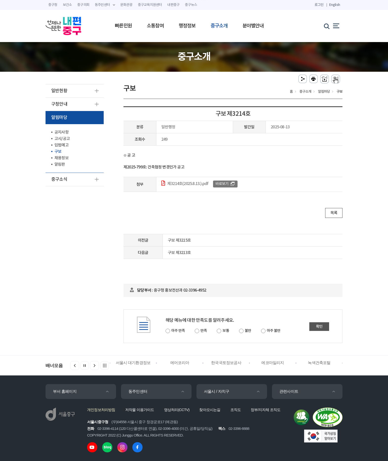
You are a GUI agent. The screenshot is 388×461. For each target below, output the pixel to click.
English (334, 5)
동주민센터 (137, 391)
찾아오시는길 (209, 410)
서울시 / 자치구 (216, 391)
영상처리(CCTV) (177, 410)
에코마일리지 (272, 363)
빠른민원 (123, 26)
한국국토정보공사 (226, 363)
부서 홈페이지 (64, 391)
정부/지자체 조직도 (265, 410)
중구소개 (219, 26)
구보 (57, 151)
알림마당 (59, 117)
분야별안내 (253, 26)
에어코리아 (179, 363)
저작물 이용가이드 (139, 410)
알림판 (59, 164)
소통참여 (155, 26)
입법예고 (61, 145)
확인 (319, 326)
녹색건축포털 (319, 363)
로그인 (319, 5)
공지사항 (61, 132)
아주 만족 (178, 331)
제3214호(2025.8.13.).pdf (187, 184)
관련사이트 (288, 391)
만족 (203, 331)
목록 (333, 213)
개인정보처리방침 (101, 410)
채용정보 (61, 158)
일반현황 (59, 90)
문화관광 (126, 5)
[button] (94, 365)
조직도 (235, 410)
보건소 (67, 5)
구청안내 (59, 104)
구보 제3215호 (179, 240)
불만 (248, 331)
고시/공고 (62, 139)
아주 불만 (273, 331)
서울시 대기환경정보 (133, 363)
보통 (225, 331)
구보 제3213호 (179, 253)
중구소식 (59, 179)
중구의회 (83, 5)
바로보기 (222, 184)
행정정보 (187, 26)
